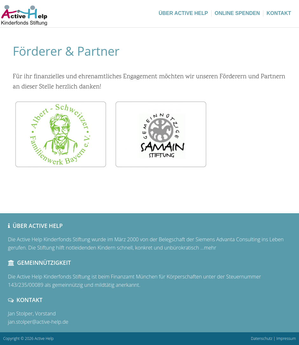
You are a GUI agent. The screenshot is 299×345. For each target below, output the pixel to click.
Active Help (47, 13)
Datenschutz (262, 338)
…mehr (207, 247)
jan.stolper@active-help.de (38, 321)
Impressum (286, 338)
